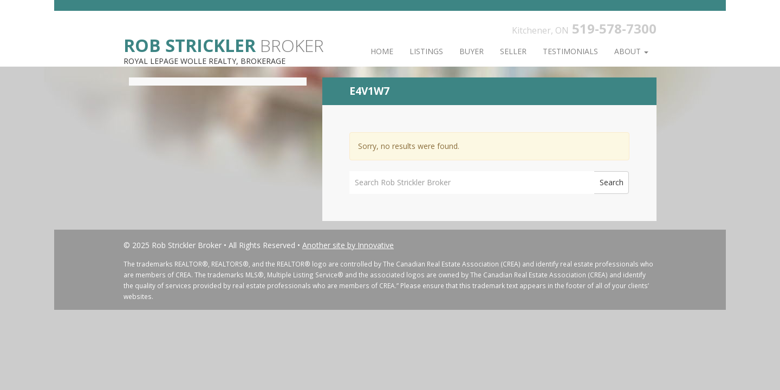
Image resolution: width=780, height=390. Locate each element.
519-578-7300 (614, 28)
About (631, 51)
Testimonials (570, 51)
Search (611, 182)
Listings (426, 51)
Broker (223, 45)
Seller (513, 51)
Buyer (471, 51)
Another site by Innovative (348, 245)
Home (381, 51)
